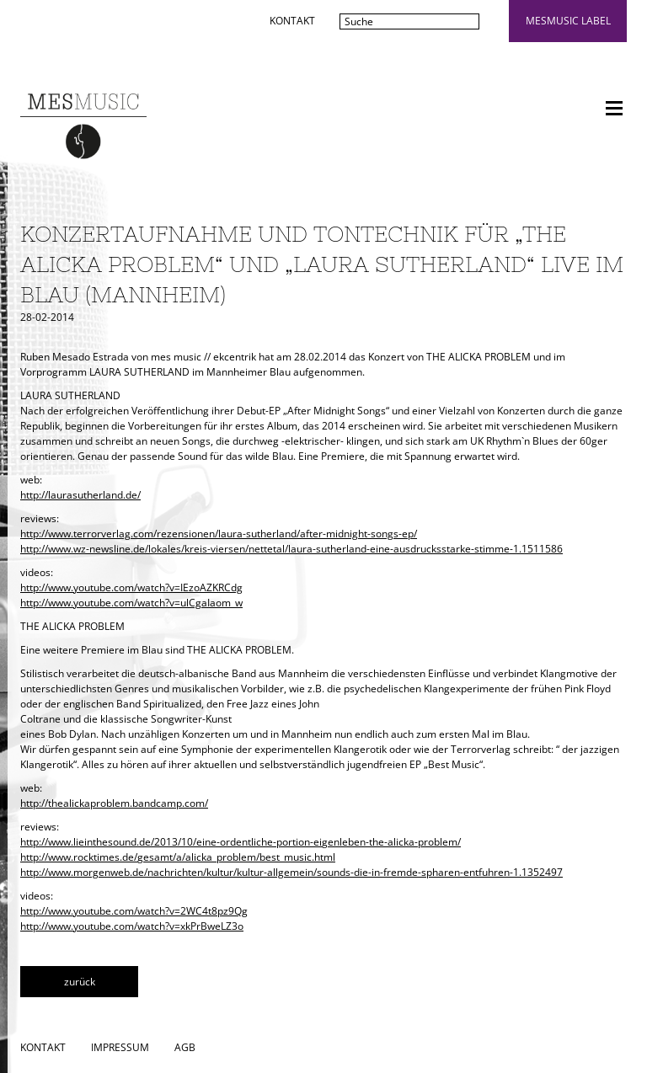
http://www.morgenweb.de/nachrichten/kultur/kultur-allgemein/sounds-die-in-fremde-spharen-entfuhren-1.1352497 (291, 872)
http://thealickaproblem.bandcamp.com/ (114, 803)
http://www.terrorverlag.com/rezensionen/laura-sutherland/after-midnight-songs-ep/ (218, 533)
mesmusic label (568, 20)
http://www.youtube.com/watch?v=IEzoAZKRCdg (131, 587)
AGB (184, 1047)
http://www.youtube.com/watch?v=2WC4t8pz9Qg (134, 911)
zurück (79, 981)
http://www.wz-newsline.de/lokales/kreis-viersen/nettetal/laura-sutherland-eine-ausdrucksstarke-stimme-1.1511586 (291, 549)
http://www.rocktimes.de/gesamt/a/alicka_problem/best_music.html (177, 857)
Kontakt (292, 20)
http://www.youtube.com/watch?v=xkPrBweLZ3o (131, 926)
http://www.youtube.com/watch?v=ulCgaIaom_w (131, 602)
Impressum (120, 1047)
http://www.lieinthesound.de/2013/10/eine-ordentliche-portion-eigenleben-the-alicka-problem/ (240, 842)
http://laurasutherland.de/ (80, 495)
